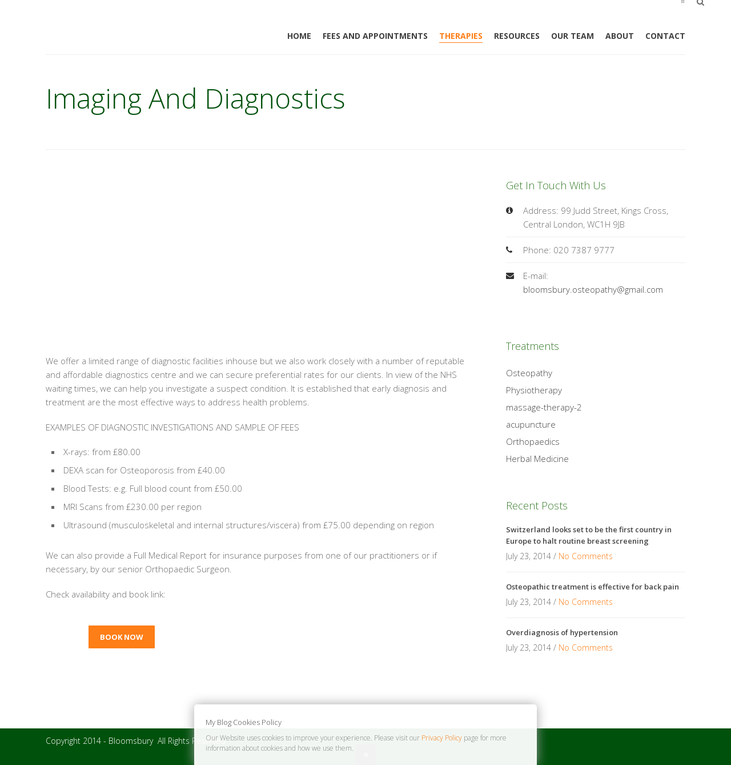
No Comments (586, 556)
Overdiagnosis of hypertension (562, 632)
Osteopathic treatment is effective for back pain (592, 586)
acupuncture (531, 424)
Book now (121, 637)
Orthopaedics (533, 441)
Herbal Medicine (537, 458)
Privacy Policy (441, 738)
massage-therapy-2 (544, 407)
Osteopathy (529, 372)
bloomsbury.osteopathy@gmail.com (593, 289)
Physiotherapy (534, 390)
